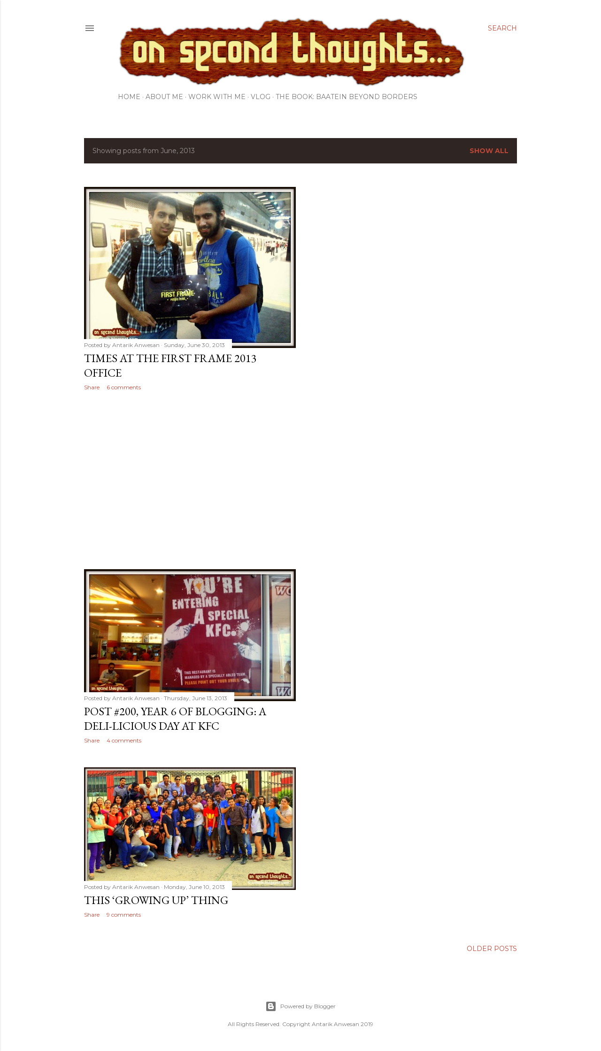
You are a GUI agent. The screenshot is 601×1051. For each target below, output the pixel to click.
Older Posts (492, 948)
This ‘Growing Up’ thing (156, 900)
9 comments (124, 914)
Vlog (260, 97)
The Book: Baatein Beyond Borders (346, 97)
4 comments (124, 740)
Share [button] (92, 387)
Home (129, 97)
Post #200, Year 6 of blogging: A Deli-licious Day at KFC (175, 718)
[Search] (502, 28)
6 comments (124, 387)
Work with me (217, 97)
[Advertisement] (190, 480)
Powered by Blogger (300, 1006)
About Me (164, 97)
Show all (489, 151)
